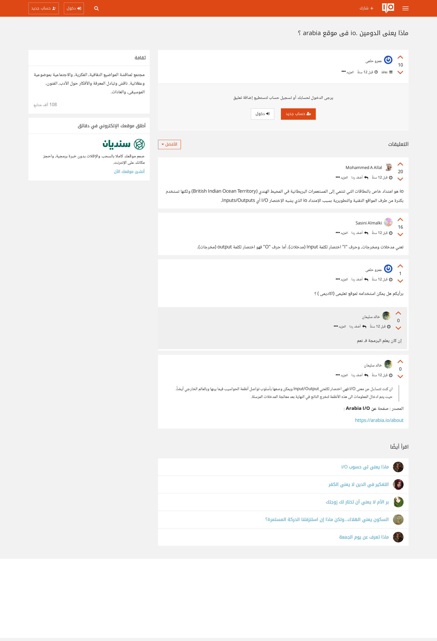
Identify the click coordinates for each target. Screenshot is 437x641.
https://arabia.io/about (379, 424)
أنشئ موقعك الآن (129, 171)
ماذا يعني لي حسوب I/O (365, 470)
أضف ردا (359, 177)
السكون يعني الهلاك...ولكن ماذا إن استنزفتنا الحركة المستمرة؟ (327, 522)
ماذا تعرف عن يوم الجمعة (364, 540)
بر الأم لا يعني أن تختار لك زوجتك (357, 505)
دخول (263, 114)
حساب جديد (298, 114)
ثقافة (386, 72)
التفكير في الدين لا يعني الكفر (359, 487)
